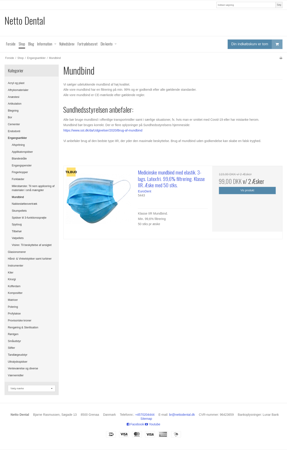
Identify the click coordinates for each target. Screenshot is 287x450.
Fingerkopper (20, 172)
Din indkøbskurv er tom (257, 44)
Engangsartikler (17, 138)
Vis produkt (247, 190)
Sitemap (146, 418)
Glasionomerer (17, 252)
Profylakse (14, 313)
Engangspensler (22, 165)
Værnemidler (16, 375)
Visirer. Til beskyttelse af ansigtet (32, 245)
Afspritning (18, 144)
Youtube (152, 424)
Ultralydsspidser (17, 361)
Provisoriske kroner (19, 320)
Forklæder (18, 179)
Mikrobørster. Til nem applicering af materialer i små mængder (33, 188)
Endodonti (14, 131)
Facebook (135, 424)
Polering (13, 306)
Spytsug (17, 224)
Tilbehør (17, 231)
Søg (279, 4)
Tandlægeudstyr (17, 354)
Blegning (13, 110)
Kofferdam (14, 286)
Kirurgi (12, 279)
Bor (10, 117)
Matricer (13, 299)
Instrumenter (15, 265)
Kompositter (15, 293)
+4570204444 (144, 414)
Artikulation (15, 103)
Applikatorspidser (22, 151)
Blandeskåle (19, 158)
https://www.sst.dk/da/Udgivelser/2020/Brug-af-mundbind (102, 130)
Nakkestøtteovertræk (24, 203)
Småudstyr (14, 341)
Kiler (10, 272)
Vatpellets (18, 238)
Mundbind (18, 197)
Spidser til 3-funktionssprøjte (29, 217)
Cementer (14, 124)
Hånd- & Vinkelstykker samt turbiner (30, 258)
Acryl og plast (16, 83)
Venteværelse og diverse (23, 368)
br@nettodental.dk (182, 414)
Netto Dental (24, 20)
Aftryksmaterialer (18, 90)
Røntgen (13, 334)
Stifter (11, 347)
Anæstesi (13, 97)
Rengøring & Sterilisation (23, 327)
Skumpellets (19, 210)
